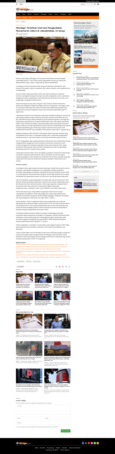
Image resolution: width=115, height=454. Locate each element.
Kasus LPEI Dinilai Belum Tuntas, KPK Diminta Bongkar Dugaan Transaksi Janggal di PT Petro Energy (42, 257)
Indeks (69, 14)
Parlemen (36, 14)
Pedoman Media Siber (75, 448)
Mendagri (28, 261)
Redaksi (58, 448)
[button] (95, 4)
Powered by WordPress (52, 450)
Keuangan (43, 14)
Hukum (50, 14)
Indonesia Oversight (23, 33)
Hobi (30, 17)
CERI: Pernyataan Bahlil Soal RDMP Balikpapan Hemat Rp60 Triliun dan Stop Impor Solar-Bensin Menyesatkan (85, 47)
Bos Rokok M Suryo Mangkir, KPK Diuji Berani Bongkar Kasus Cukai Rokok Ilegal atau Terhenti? (41, 255)
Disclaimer (64, 448)
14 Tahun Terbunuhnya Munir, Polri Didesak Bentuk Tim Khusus (85, 84)
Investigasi (63, 14)
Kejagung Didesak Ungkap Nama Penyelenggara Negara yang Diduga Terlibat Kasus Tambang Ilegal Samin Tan (43, 251)
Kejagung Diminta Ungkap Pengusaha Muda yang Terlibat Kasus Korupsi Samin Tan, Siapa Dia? (41, 246)
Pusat (23, 14)
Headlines (18, 25)
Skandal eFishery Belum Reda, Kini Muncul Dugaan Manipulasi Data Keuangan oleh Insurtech (90, 52)
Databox (25, 17)
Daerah (29, 14)
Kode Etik (42, 448)
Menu (21, 4)
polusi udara (36, 261)
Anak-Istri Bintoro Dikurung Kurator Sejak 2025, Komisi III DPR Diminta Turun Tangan (38, 249)
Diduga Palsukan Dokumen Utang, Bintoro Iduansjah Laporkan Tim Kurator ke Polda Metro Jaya (42, 244)
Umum (56, 14)
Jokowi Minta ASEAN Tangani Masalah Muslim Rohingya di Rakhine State (87, 106)
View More (85, 66)
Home (18, 14)
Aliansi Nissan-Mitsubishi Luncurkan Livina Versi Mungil (87, 95)
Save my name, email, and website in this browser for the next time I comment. (37, 427)
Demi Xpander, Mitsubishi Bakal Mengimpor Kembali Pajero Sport (85, 101)
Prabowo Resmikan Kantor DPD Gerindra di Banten (87, 89)
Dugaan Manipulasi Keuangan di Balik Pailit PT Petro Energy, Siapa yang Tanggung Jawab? (85, 149)
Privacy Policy (50, 448)
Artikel (18, 17)
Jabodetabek (20, 261)
